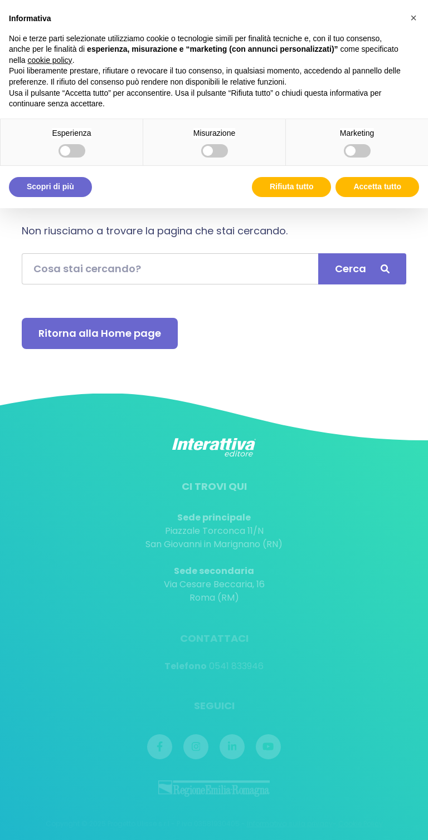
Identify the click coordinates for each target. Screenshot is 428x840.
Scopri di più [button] (50, 186)
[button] (413, 18)
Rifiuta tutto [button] (292, 186)
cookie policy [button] (49, 60)
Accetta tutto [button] (377, 186)
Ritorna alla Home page (99, 333)
